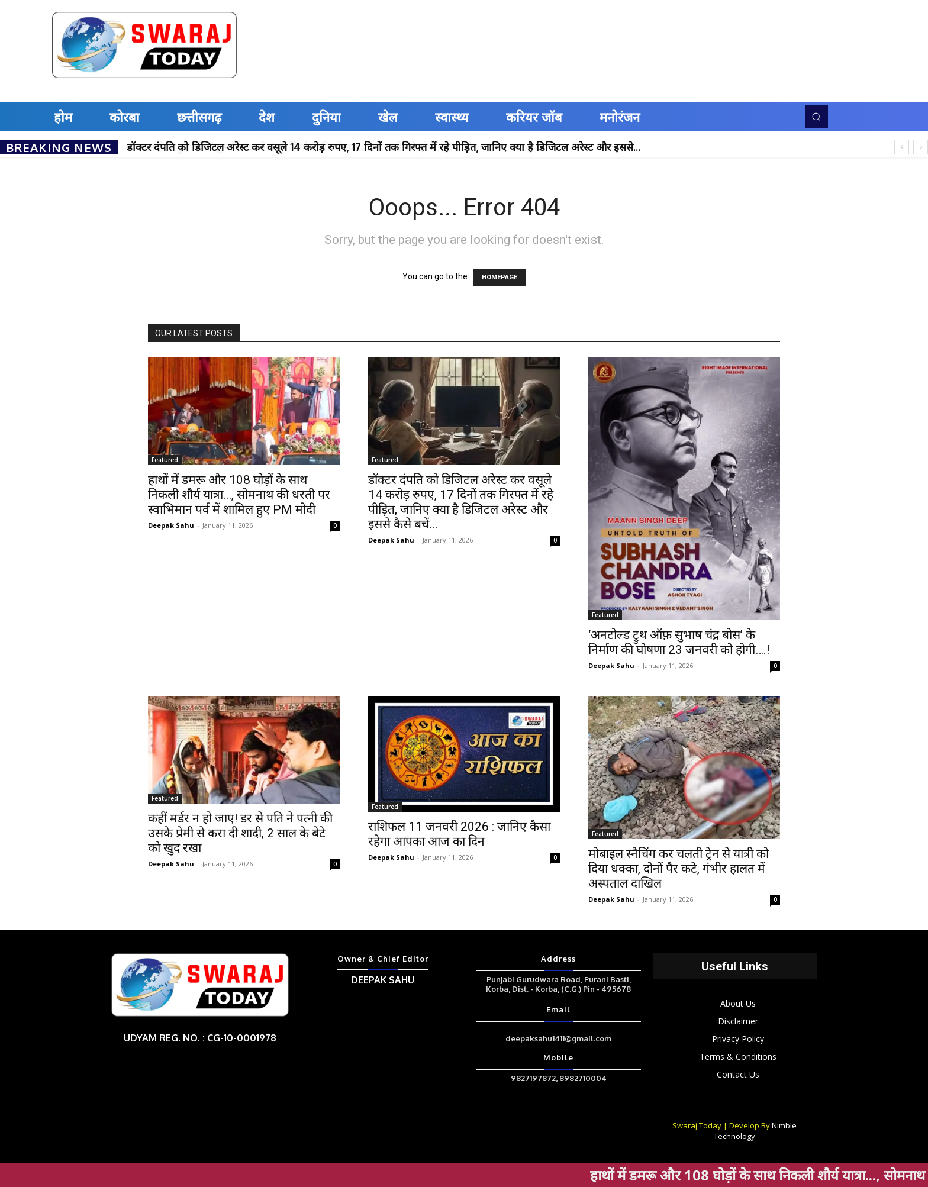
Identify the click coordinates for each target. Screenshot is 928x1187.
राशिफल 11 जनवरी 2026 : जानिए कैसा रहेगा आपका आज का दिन (459, 834)
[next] (920, 147)
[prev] (901, 147)
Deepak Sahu (171, 525)
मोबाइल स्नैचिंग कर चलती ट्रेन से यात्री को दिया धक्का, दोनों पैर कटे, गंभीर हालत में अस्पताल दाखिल (678, 869)
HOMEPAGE (499, 277)
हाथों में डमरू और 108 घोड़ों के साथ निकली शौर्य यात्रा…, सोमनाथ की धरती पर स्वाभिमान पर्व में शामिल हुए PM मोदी (239, 495)
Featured (165, 460)
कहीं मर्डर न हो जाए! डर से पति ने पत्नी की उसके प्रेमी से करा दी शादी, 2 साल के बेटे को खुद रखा (240, 833)
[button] (816, 116)
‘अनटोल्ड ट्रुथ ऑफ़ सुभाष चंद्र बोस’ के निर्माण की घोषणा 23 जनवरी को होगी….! (678, 642)
